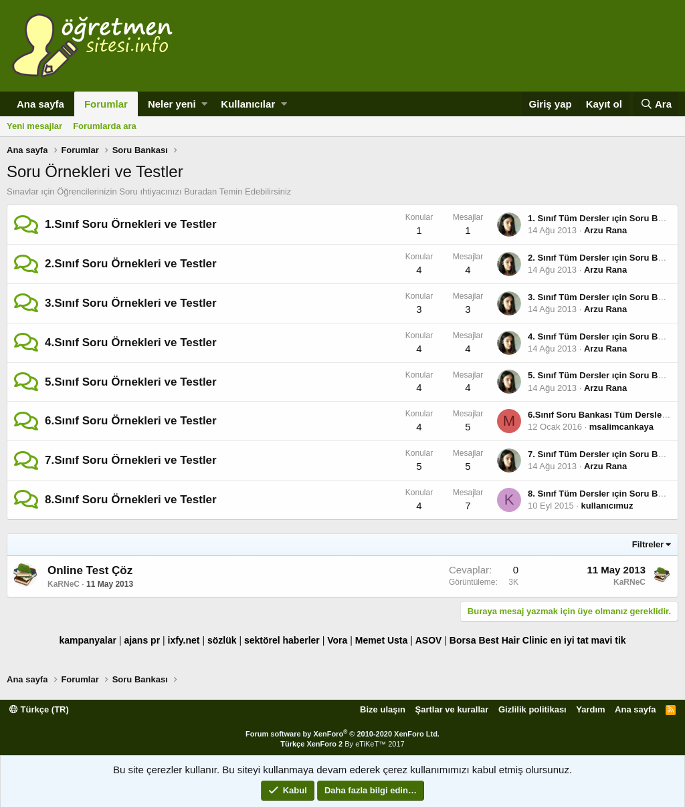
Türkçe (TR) (39, 709)
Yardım (590, 709)
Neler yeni (172, 104)
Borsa (463, 640)
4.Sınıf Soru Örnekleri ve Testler (131, 342)
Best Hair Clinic (512, 640)
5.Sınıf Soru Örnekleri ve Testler (131, 382)
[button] (204, 104)
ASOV (428, 640)
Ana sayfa (40, 104)
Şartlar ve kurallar (452, 709)
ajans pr (142, 640)
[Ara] (655, 104)
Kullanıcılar (248, 104)
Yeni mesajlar (34, 126)
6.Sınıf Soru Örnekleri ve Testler (131, 420)
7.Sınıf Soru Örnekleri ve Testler (131, 460)
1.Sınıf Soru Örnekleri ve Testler (131, 224)
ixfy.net (184, 640)
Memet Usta (381, 640)
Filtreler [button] (648, 544)
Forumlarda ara (104, 126)
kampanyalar (87, 640)
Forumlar (106, 104)
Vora (337, 640)
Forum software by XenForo (342, 734)
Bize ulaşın (382, 709)
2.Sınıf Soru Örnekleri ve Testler (131, 263)
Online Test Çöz (89, 570)
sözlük (222, 640)
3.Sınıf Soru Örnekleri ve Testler (131, 303)
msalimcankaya (621, 427)
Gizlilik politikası (532, 709)
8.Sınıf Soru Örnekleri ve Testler (131, 499)
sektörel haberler (282, 640)
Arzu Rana (605, 230)
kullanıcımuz (607, 506)
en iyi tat (570, 640)
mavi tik (608, 640)
